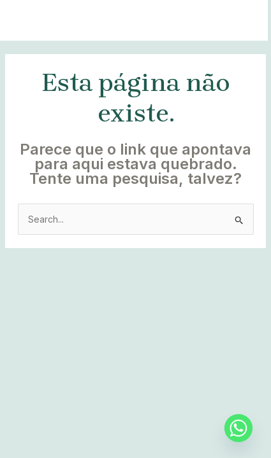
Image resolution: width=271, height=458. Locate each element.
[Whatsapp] (238, 428)
